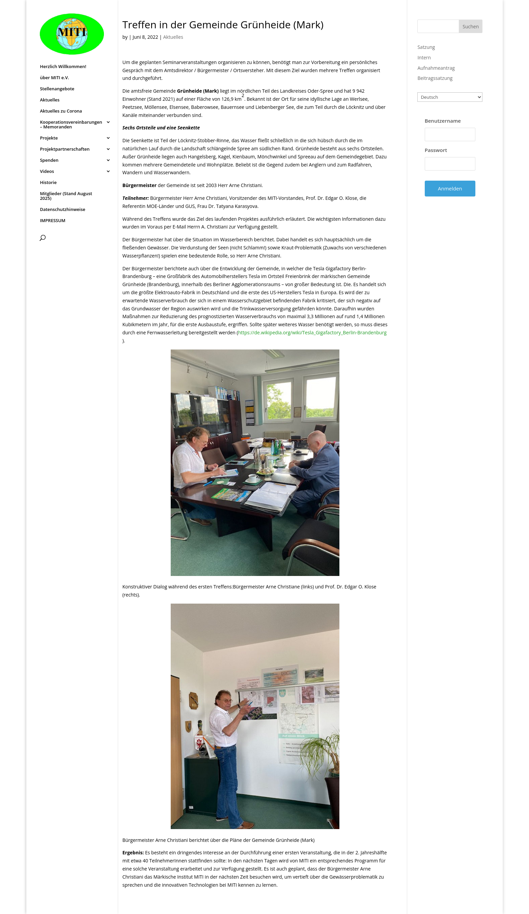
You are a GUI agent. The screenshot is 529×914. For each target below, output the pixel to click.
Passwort (436, 150)
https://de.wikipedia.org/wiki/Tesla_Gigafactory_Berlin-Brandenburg (312, 332)
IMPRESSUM (52, 220)
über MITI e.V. (54, 78)
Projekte (49, 138)
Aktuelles (49, 100)
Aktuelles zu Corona (61, 111)
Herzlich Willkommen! (63, 66)
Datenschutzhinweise (62, 209)
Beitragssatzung (434, 78)
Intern (424, 57)
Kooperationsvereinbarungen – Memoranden (71, 125)
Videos (47, 171)
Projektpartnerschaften (64, 149)
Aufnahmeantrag (435, 68)
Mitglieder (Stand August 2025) (66, 196)
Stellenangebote (57, 89)
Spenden (49, 160)
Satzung (426, 47)
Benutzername (443, 120)
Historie (48, 182)
